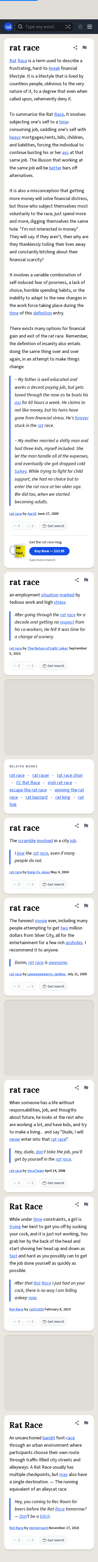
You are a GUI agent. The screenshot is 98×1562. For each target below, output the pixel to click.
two (64, 928)
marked (67, 595)
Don (23, 1516)
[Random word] (68, 27)
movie (41, 920)
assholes (74, 942)
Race (22, 61)
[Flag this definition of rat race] (84, 47)
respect (67, 622)
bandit (49, 1438)
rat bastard (37, 797)
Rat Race (16, 1309)
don (39, 1152)
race (71, 615)
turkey (21, 471)
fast (13, 1256)
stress (60, 602)
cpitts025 (36, 1309)
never (14, 1139)
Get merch (53, 526)
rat (40, 425)
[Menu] (89, 26)
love (21, 853)
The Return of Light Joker (47, 648)
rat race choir (70, 775)
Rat (12, 61)
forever (82, 418)
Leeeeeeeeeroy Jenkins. (46, 974)
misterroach (39, 1528)
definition (42, 313)
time (63, 122)
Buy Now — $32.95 (49, 551)
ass (65, 152)
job (73, 840)
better (55, 168)
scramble (27, 840)
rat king (62, 797)
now (32, 1298)
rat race (15, 513)
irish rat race (60, 782)
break (54, 68)
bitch (45, 1516)
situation (50, 595)
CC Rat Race (28, 782)
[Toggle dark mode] (80, 26)
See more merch (42, 560)
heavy (15, 137)
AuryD (32, 513)
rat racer (40, 775)
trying (15, 1226)
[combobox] (44, 26)
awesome (58, 962)
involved (45, 840)
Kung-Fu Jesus (38, 872)
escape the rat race (28, 790)
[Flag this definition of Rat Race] (86, 1204)
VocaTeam (35, 1170)
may (63, 1474)
